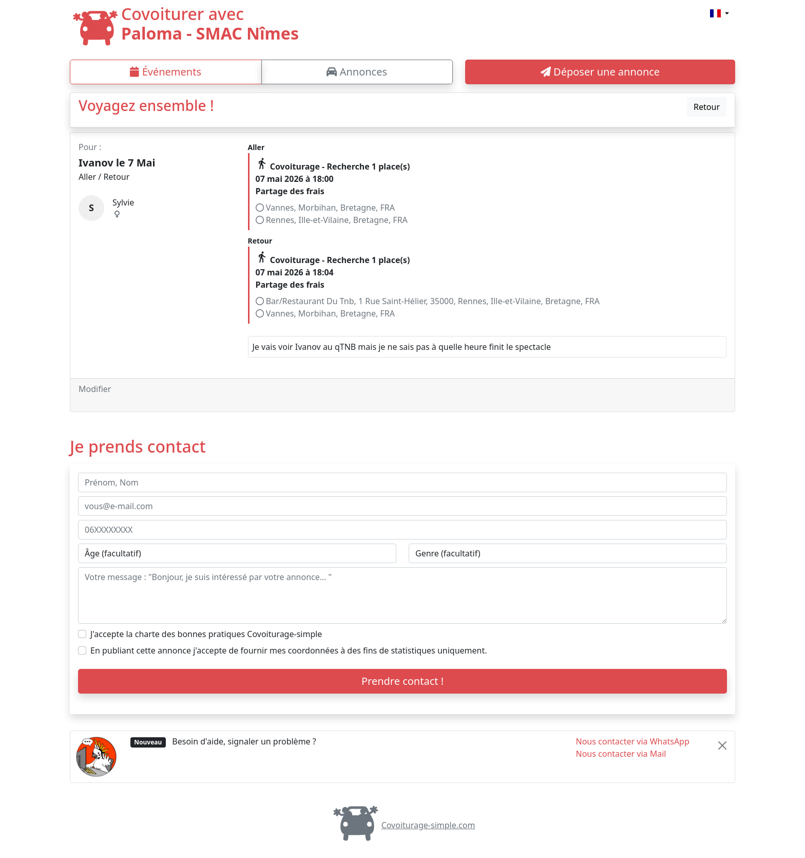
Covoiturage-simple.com (402, 825)
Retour (707, 107)
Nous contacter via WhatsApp (632, 741)
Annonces (357, 72)
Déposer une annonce (600, 72)
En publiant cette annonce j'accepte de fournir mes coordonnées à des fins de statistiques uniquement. (288, 650)
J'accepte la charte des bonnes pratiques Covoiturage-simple (206, 634)
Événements (165, 72)
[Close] (722, 745)
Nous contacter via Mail (621, 753)
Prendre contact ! (402, 681)
